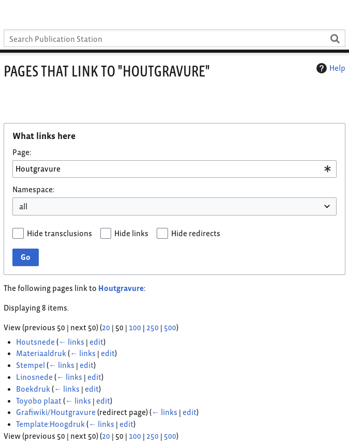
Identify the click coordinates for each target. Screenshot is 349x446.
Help (329, 68)
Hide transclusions (59, 233)
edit (96, 341)
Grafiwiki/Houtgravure (56, 412)
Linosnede (34, 377)
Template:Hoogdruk (50, 424)
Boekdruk (33, 389)
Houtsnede (35, 341)
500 (170, 327)
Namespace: (33, 189)
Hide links (131, 233)
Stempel (30, 365)
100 (135, 327)
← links (71, 341)
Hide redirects (195, 233)
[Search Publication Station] (174, 38)
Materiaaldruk (41, 353)
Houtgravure (121, 288)
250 (152, 327)
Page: (21, 152)
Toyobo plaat (39, 400)
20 (106, 327)
